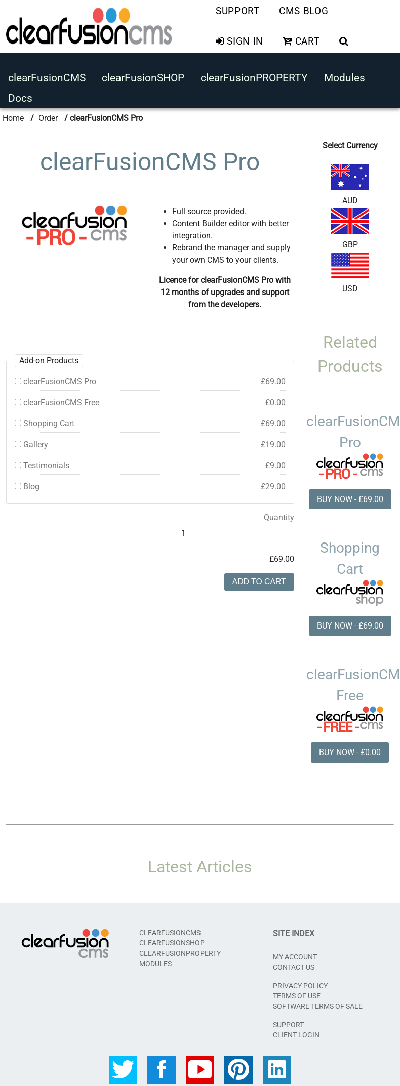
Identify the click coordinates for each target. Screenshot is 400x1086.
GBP (350, 226)
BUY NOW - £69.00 (350, 496)
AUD (350, 181)
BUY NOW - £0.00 (350, 751)
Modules (344, 76)
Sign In (239, 41)
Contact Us (293, 966)
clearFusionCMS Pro (150, 379)
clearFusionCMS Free (150, 400)
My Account (295, 955)
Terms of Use (297, 994)
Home (13, 115)
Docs (20, 96)
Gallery (150, 443)
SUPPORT (288, 1023)
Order (48, 115)
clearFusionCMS (47, 76)
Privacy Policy (300, 984)
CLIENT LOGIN (296, 1033)
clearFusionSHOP (143, 76)
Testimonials (150, 463)
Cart (301, 41)
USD (350, 270)
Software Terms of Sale (318, 1004)
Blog (150, 485)
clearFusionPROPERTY (254, 76)
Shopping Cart (150, 421)
